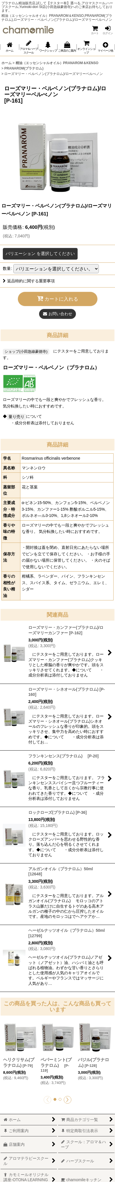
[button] (105, 47)
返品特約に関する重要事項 (29, 281)
